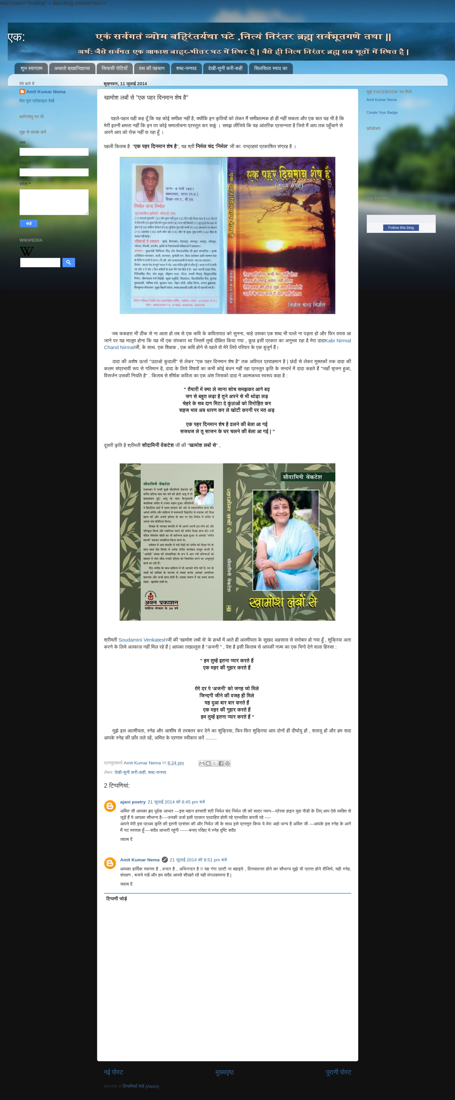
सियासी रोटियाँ (114, 68)
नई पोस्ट (113, 1072)
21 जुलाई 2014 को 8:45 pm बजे (176, 801)
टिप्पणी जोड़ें (116, 898)
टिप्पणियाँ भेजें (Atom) (141, 1086)
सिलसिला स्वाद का (270, 68)
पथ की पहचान (152, 68)
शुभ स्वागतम (31, 68)
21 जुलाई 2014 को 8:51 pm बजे (198, 859)
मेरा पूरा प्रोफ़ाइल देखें (37, 100)
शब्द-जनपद (186, 68)
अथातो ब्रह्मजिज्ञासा (72, 68)
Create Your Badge (382, 112)
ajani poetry (133, 801)
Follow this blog (401, 228)
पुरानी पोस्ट (339, 1072)
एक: (17, 37)
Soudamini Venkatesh (143, 640)
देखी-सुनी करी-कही (225, 68)
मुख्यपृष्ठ (224, 1072)
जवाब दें (126, 839)
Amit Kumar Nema (140, 859)
